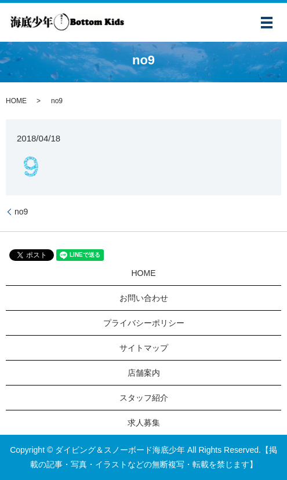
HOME (16, 101)
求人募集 (144, 422)
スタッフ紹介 (143, 397)
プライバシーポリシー (143, 323)
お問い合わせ (143, 298)
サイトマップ (143, 347)
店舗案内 (144, 372)
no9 (21, 211)
